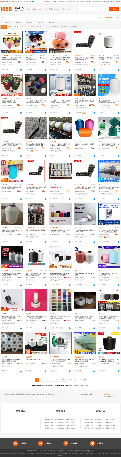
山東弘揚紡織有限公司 (31, 320)
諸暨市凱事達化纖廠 (7, 363)
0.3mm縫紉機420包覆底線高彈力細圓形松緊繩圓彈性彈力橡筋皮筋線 (36, 102)
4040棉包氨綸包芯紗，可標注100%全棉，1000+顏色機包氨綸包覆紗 (109, 145)
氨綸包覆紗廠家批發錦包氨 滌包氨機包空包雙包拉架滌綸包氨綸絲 (60, 231)
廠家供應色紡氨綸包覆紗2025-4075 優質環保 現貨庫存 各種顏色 (12, 231)
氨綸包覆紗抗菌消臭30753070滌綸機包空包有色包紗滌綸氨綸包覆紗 (109, 102)
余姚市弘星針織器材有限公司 (7, 320)
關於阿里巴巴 (78, 451)
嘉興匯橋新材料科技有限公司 (56, 105)
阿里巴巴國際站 (13, 453)
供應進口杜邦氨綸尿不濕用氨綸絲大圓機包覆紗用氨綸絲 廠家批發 (84, 317)
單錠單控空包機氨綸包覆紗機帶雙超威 (35, 231)
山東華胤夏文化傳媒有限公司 (103, 425)
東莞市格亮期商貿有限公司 (7, 148)
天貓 (42, 453)
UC (95, 453)
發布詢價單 (107, 394)
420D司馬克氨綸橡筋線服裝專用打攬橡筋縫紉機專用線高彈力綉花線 (60, 58)
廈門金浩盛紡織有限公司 (80, 234)
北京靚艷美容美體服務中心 (102, 428)
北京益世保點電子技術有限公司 (93, 425)
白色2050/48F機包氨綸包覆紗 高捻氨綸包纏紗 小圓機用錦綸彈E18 (60, 145)
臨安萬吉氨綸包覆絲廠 (61, 419)
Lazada (60, 455)
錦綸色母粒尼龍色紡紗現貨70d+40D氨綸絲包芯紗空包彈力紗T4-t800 (59, 317)
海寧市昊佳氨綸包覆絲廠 (72, 422)
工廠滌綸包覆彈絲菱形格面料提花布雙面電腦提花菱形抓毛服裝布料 (35, 145)
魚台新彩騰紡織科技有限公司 (104, 148)
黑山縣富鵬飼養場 (110, 428)
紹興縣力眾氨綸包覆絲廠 (72, 425)
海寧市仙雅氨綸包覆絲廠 (7, 191)
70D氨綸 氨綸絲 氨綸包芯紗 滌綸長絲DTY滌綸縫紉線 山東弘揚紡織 (36, 317)
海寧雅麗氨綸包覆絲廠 (72, 419)
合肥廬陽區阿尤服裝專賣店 (102, 422)
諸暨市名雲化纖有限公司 (31, 277)
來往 (104, 453)
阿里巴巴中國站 (23, 453)
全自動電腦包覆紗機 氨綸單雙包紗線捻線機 (84, 102)
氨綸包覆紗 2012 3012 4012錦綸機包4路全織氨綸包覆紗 (36, 58)
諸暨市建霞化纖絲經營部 (80, 148)
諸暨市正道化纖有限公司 (104, 62)
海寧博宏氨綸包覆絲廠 (51, 422)
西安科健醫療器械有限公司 (92, 428)
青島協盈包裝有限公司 (101, 419)
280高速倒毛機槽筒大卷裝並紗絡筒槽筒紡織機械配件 (12, 145)
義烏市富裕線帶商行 (31, 105)
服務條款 (64, 451)
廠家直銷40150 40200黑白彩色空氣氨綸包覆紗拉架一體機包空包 (109, 360)
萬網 (92, 453)
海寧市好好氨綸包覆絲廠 (72, 428)
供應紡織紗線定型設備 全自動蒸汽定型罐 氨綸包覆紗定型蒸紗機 (109, 188)
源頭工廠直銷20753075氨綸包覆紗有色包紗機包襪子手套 (109, 274)
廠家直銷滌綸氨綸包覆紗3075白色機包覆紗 (84, 274)
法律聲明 (58, 451)
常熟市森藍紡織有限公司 (31, 148)
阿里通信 (87, 453)
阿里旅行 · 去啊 (57, 453)
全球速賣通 (31, 453)
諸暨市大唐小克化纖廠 (7, 234)
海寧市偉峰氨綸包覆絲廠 (51, 428)
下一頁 (64, 379)
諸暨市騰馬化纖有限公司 (80, 277)
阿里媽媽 (65, 453)
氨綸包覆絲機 (89, 394)
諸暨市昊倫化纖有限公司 (7, 277)
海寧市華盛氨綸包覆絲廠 (61, 425)
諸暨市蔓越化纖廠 (104, 320)
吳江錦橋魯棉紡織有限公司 (56, 320)
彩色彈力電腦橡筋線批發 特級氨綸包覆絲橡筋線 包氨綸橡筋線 (11, 188)
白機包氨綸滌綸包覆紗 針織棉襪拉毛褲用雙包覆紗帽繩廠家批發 (11, 360)
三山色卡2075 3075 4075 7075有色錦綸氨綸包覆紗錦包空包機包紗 (108, 317)
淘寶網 (37, 453)
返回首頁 (76, 385)
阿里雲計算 (75, 453)
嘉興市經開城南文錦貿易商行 (31, 191)
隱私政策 (70, 451)
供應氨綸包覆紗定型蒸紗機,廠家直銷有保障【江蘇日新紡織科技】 (60, 360)
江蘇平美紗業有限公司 (56, 234)
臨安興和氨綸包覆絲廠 (61, 422)
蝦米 (70, 453)
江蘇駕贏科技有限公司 (112, 425)
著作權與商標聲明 (50, 451)
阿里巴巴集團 (4, 453)
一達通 (118, 453)
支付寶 (99, 453)
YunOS (81, 453)
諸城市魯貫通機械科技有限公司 (104, 191)
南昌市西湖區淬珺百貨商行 (56, 148)
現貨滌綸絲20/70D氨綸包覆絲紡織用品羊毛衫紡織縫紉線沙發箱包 (11, 58)
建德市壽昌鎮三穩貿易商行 (80, 191)
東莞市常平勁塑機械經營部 (92, 419)
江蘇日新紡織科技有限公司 (56, 363)
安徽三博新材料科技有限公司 (104, 105)
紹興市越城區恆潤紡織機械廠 (31, 234)
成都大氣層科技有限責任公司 (92, 422)
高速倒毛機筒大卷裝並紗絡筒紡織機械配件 (84, 58)
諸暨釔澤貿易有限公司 (80, 320)
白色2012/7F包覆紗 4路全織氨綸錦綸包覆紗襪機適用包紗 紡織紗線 (11, 274)
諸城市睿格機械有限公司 (80, 363)
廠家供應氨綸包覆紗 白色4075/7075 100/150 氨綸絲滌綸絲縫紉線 (11, 102)
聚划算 (46, 453)
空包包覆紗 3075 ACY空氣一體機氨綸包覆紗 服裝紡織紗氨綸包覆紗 (60, 102)
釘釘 (107, 453)
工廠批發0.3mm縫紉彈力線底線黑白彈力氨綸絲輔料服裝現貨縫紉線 (60, 274)
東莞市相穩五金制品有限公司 (80, 62)
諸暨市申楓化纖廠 (104, 363)
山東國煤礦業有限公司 (80, 105)
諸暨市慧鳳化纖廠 (104, 277)
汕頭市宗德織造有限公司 (31, 363)
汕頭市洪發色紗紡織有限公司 (104, 234)
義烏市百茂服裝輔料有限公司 (56, 277)
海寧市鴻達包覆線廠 (55, 62)
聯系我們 (85, 451)
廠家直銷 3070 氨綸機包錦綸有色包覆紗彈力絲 (109, 58)
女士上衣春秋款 (110, 419)
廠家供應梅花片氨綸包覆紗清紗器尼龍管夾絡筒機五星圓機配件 (11, 317)
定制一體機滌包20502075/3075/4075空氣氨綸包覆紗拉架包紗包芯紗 (36, 274)
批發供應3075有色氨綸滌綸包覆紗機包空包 (84, 145)
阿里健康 (112, 453)
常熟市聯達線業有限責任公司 (7, 105)
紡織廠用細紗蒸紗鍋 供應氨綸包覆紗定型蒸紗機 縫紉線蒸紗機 (84, 360)
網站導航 (91, 451)
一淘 (50, 453)
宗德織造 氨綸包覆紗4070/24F (34, 359)
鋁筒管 (55, 187)
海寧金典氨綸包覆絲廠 (51, 419)
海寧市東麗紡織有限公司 (7, 62)
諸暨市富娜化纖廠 (31, 62)
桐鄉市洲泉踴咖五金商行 (56, 191)
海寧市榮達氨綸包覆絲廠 (51, 425)
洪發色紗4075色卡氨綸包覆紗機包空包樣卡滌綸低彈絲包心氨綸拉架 (109, 231)
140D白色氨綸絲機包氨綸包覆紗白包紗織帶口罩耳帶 (84, 231)
